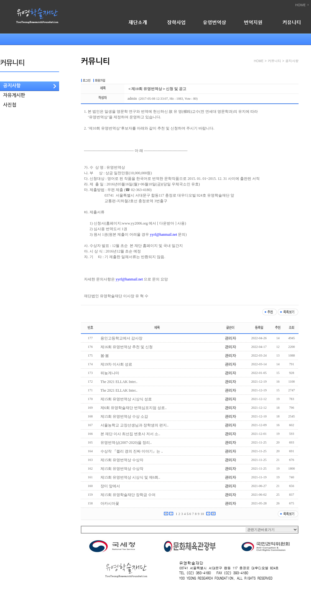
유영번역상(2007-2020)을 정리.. (126, 442)
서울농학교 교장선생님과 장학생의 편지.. (134, 425)
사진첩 (9, 104)
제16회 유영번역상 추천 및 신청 (126, 347)
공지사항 (12, 85)
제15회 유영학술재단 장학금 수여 (128, 495)
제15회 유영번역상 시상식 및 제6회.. (130, 477)
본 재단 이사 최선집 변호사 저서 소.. (130, 434)
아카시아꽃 (109, 503)
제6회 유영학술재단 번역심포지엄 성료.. (133, 408)
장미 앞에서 (110, 486)
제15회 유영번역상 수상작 (121, 469)
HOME (300, 5)
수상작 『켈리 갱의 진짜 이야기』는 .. (131, 451)
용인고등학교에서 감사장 (121, 338)
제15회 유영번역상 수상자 (121, 460)
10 (202, 514)
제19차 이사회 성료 (116, 364)
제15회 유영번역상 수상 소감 (124, 416)
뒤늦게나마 (109, 373)
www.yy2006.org (135, 223)
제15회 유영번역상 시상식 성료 (126, 399)
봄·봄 (104, 355)
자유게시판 (14, 95)
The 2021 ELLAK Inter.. (118, 382)
